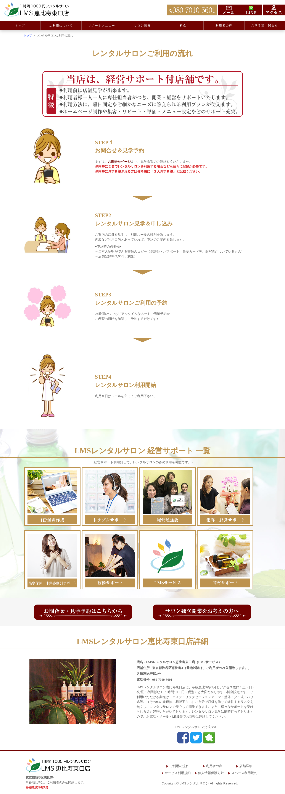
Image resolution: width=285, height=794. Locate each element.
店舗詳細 (245, 766)
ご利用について (61, 25)
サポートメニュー (101, 25)
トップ (20, 25)
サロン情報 (142, 25)
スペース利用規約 (244, 773)
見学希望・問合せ (264, 25)
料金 (183, 25)
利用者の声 (224, 25)
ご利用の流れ (179, 766)
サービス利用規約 (178, 773)
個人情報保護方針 (211, 773)
